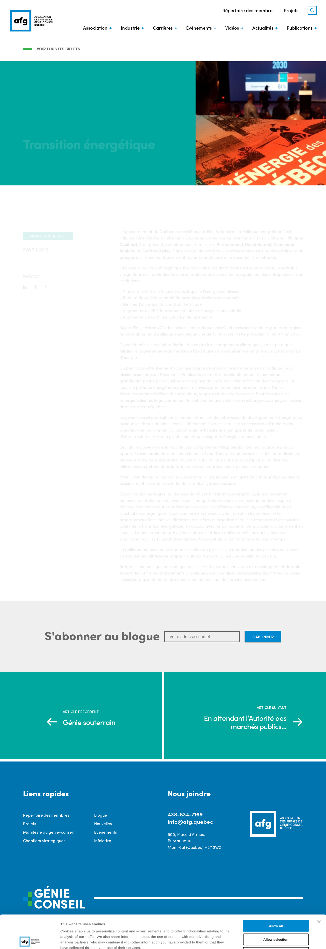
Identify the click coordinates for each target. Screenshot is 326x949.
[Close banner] (318, 888)
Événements (199, 27)
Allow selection (275, 906)
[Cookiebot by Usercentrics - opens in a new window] (30, 940)
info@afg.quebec (190, 821)
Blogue (100, 815)
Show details (241, 940)
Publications (300, 27)
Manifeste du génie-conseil (48, 832)
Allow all (276, 893)
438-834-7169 (185, 814)
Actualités (262, 27)
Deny (276, 920)
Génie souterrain (89, 722)
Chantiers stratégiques (44, 840)
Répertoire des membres (248, 10)
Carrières (163, 27)
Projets (291, 10)
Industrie (130, 27)
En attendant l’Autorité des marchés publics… (245, 722)
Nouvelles (103, 823)
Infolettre (102, 840)
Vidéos (232, 27)
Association (95, 27)
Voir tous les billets (58, 48)
